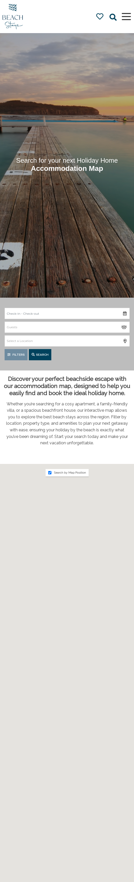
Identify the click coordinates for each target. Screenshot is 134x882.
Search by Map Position (67, 472)
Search (40, 354)
